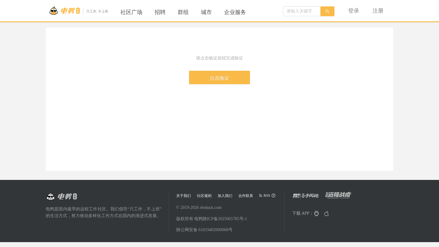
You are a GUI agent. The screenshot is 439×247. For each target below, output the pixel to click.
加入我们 (225, 196)
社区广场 (131, 12)
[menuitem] (131, 12)
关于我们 (183, 196)
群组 (183, 12)
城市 (206, 12)
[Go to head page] (78, 11)
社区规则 (204, 196)
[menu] (190, 12)
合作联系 (245, 196)
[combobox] (302, 11)
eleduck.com (211, 207)
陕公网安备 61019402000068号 (204, 229)
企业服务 (235, 12)
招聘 (160, 12)
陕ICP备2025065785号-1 (225, 219)
